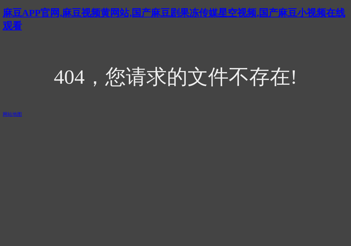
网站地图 (12, 114)
